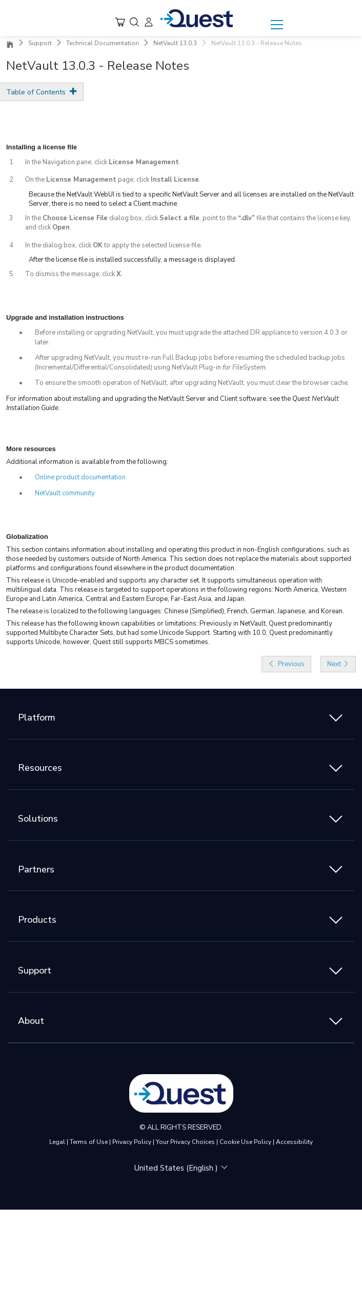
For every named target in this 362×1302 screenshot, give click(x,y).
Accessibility (294, 1142)
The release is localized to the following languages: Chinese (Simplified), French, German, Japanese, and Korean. (175, 611)
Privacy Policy (131, 1142)
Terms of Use (89, 1142)
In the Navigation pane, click (67, 162)
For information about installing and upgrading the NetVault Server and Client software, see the (149, 398)
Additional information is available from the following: (87, 462)
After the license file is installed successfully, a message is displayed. (132, 259)
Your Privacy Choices (185, 1142)
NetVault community (65, 493)
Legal (57, 1142)
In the (34, 218)
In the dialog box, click (59, 245)
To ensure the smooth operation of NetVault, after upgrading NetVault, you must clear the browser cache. (192, 382)
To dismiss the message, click (70, 274)
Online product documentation (80, 477)
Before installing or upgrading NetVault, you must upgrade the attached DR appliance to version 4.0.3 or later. (191, 337)
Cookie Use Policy (245, 1142)
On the (35, 179)
